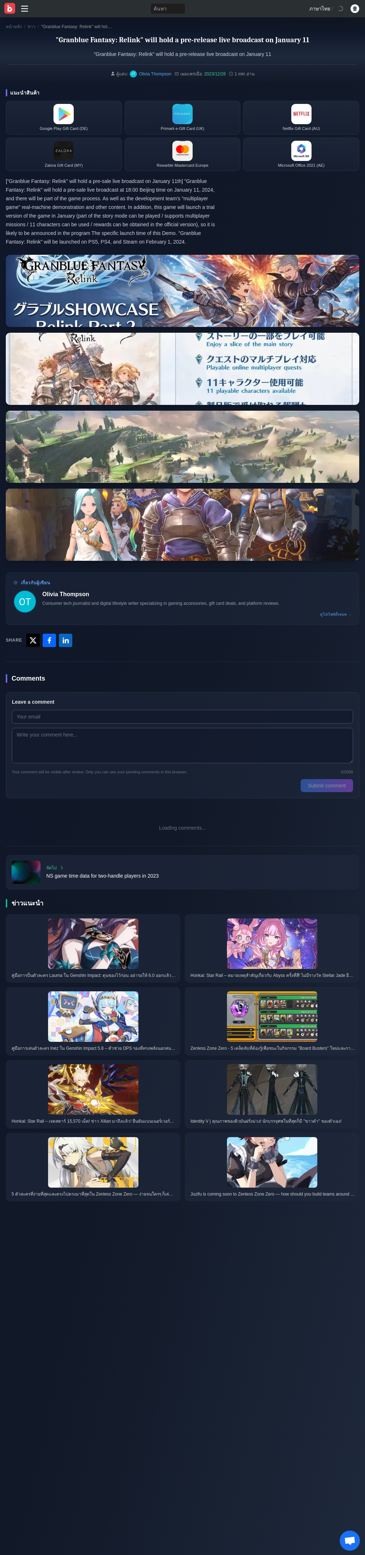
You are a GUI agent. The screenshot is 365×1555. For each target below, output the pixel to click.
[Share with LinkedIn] (65, 640)
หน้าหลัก (14, 26)
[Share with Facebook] (49, 640)
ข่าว (31, 26)
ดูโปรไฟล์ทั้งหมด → (336, 614)
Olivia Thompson (65, 594)
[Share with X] (33, 640)
